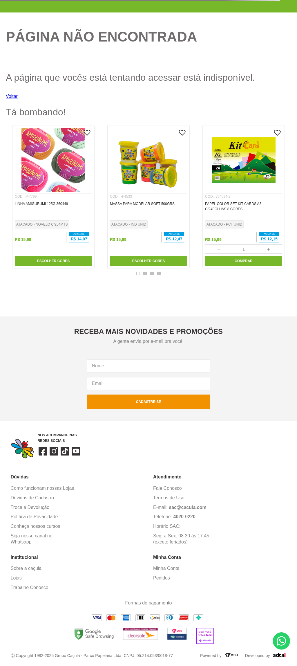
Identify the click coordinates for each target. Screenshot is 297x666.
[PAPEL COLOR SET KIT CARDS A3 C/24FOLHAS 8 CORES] (243, 197)
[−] (218, 249)
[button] (138, 273)
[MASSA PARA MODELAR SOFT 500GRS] (148, 197)
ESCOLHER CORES (53, 261)
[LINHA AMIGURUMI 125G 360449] (53, 197)
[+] (268, 249)
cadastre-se (148, 402)
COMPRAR (244, 261)
